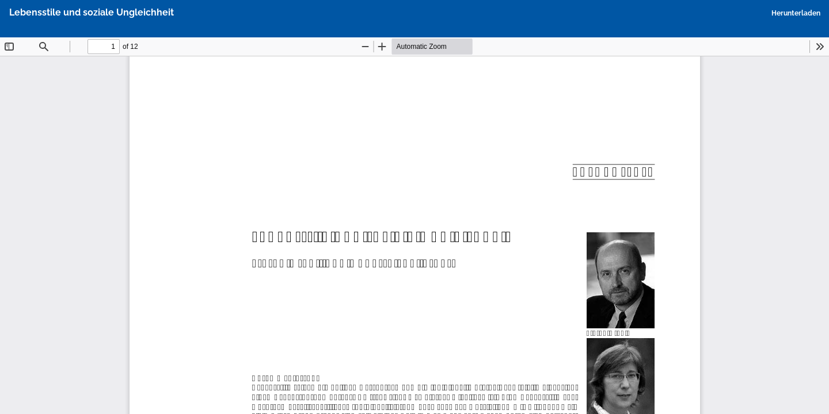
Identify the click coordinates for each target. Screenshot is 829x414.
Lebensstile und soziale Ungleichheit (91, 12)
